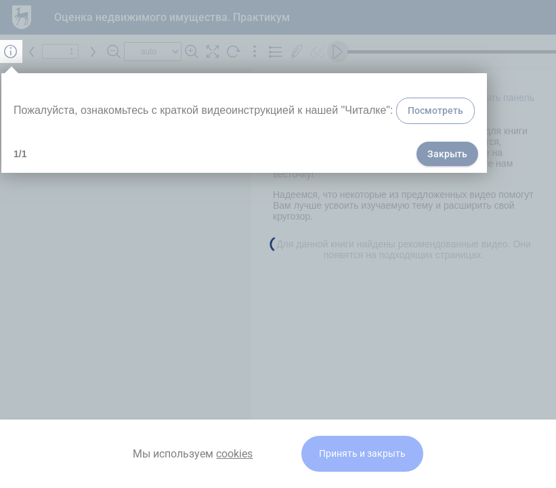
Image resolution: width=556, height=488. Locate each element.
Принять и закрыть (362, 454)
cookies (234, 453)
